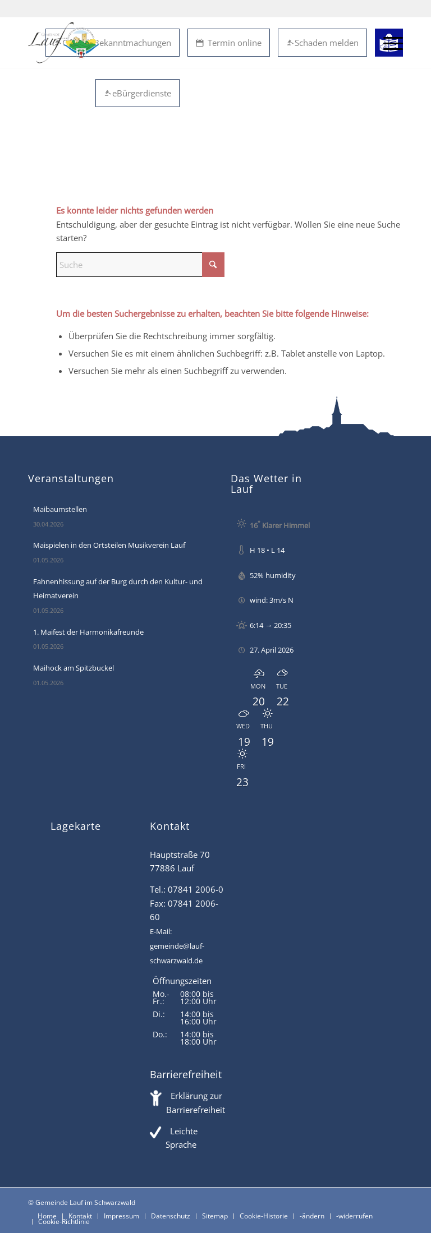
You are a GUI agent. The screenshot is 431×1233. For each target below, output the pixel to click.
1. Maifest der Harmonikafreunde (88, 632)
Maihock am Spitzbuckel (73, 668)
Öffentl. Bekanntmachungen (112, 42)
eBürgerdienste (137, 93)
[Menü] (387, 42)
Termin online (229, 42)
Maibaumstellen (60, 509)
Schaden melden (322, 42)
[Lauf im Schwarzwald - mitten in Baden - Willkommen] (63, 42)
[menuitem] (387, 42)
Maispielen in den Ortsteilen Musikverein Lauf (109, 545)
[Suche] (140, 214)
